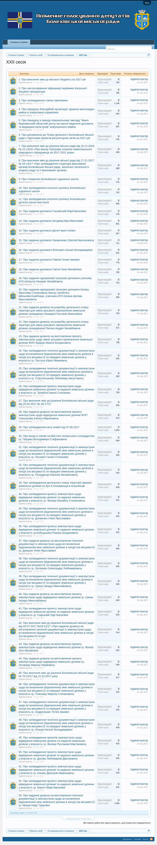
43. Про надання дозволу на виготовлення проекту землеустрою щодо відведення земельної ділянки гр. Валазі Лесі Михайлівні (56, 647)
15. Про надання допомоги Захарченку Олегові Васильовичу (56, 240)
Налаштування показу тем (78, 818)
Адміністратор (25, 82)
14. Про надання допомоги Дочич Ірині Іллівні (47, 230)
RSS (151, 839)
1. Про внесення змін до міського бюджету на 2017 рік (52, 79)
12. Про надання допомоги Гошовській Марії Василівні (52, 211)
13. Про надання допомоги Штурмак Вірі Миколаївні (51, 220)
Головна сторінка (18, 42)
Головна (137, 839)
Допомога (127, 839)
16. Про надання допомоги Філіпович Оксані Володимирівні (56, 249)
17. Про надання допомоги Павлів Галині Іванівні (49, 259)
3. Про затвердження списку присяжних (43, 100)
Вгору (145, 839)
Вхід (147, 3)
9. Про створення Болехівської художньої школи (49, 179)
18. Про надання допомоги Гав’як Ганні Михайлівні (50, 269)
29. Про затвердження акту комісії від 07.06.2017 (49, 427)
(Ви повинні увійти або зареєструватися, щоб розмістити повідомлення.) (117, 823)
